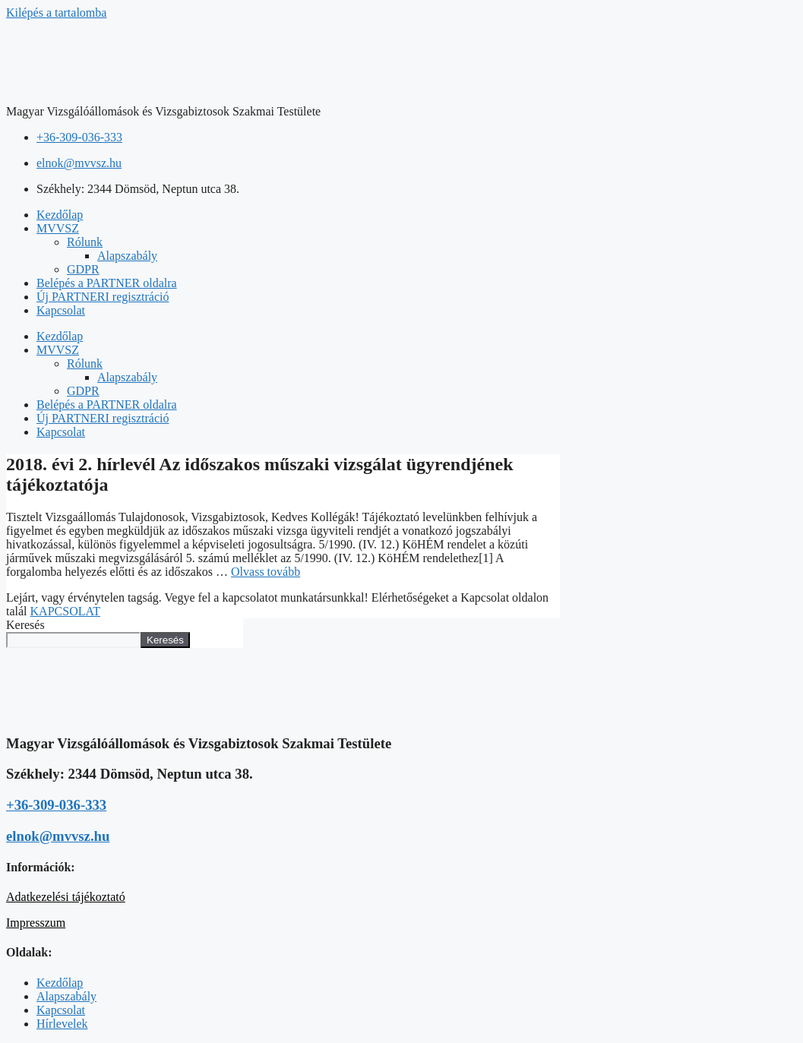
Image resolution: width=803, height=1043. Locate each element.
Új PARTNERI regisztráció (102, 296)
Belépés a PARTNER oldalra (106, 283)
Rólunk (85, 241)
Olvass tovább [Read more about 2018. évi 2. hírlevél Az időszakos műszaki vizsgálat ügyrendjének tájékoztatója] (265, 571)
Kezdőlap (59, 214)
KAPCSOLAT (65, 611)
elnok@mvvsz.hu (57, 836)
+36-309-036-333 (56, 805)
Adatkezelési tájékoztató (65, 896)
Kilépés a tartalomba (56, 12)
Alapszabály (127, 255)
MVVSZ (57, 228)
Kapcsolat (60, 310)
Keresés (25, 624)
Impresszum (35, 922)
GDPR (83, 269)
